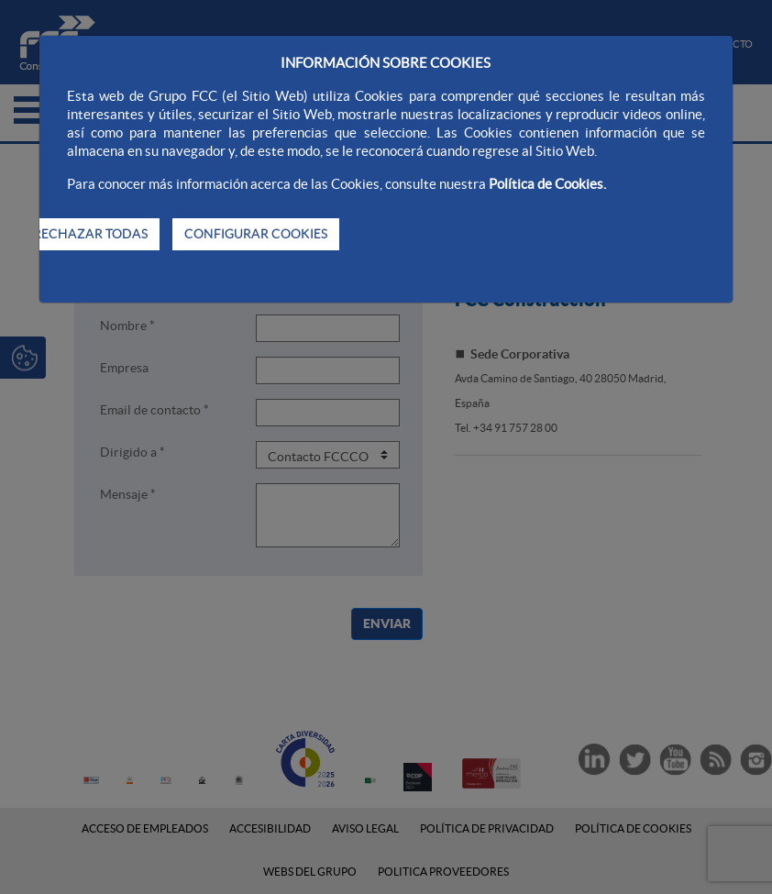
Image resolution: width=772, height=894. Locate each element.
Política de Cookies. (547, 184)
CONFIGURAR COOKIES (255, 233)
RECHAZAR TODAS (90, 233)
